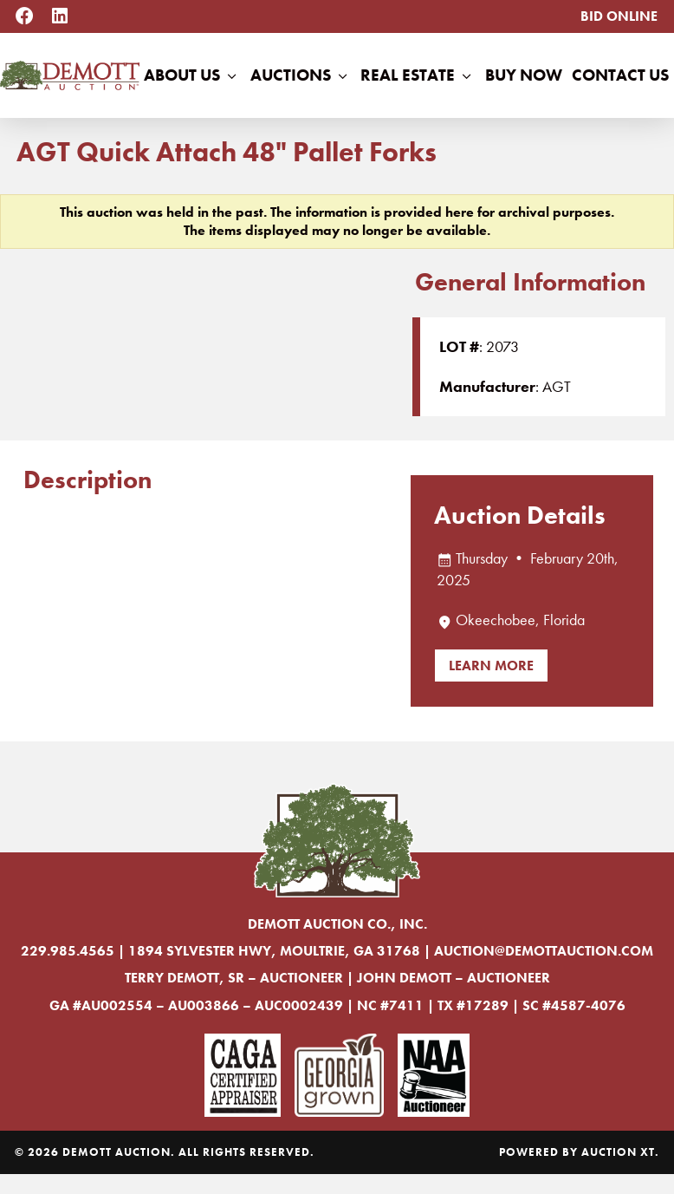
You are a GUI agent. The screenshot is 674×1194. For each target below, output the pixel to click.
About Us (192, 75)
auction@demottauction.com (543, 951)
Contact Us (620, 75)
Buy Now (523, 75)
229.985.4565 (67, 951)
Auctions (300, 75)
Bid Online (619, 16)
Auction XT (618, 1152)
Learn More (491, 665)
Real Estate (417, 75)
